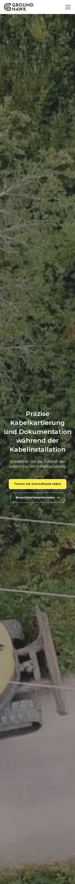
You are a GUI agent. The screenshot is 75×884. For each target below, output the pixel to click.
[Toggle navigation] (67, 7)
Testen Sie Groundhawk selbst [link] (37, 484)
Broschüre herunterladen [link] (37, 497)
